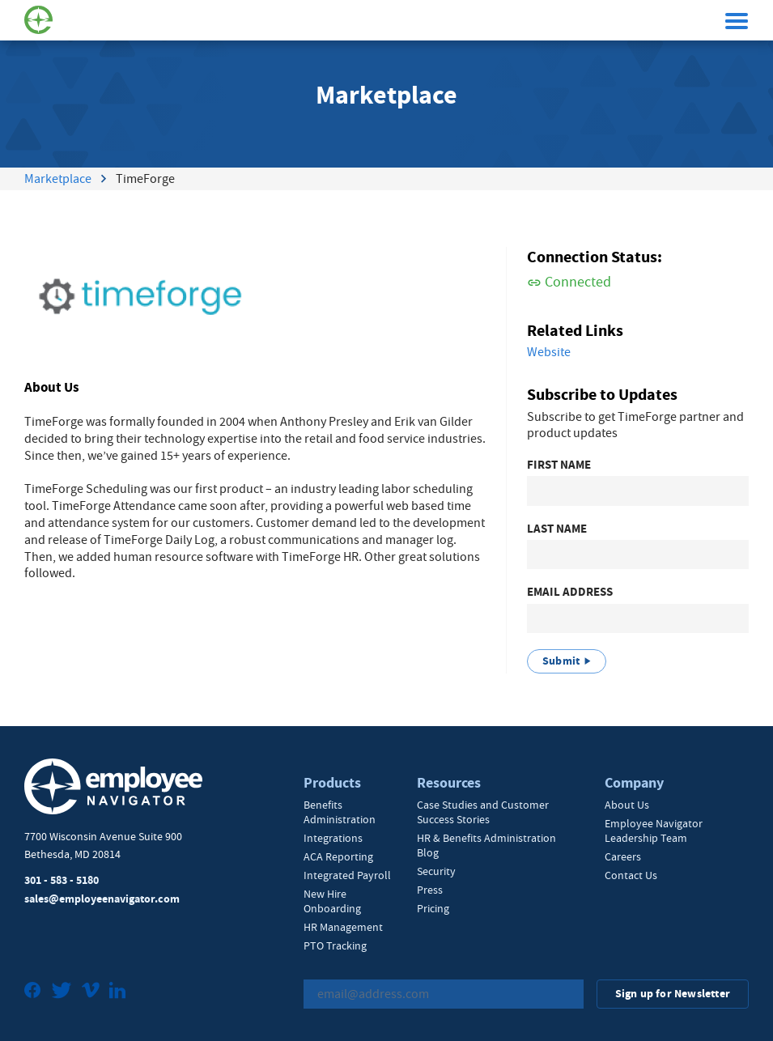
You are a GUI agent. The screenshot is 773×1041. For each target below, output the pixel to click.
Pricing (433, 908)
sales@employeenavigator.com (102, 899)
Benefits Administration (340, 811)
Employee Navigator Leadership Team (654, 830)
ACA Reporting (338, 856)
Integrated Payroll (347, 875)
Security (436, 871)
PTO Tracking (335, 945)
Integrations (333, 838)
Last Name (557, 529)
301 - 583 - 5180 (61, 880)
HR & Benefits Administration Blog (486, 845)
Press (430, 889)
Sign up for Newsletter (672, 993)
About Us (627, 804)
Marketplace (57, 179)
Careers (623, 856)
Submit (561, 661)
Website (549, 352)
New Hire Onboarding (332, 901)
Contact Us (631, 875)
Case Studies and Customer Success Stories (483, 811)
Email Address (570, 592)
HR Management (343, 927)
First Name (559, 465)
